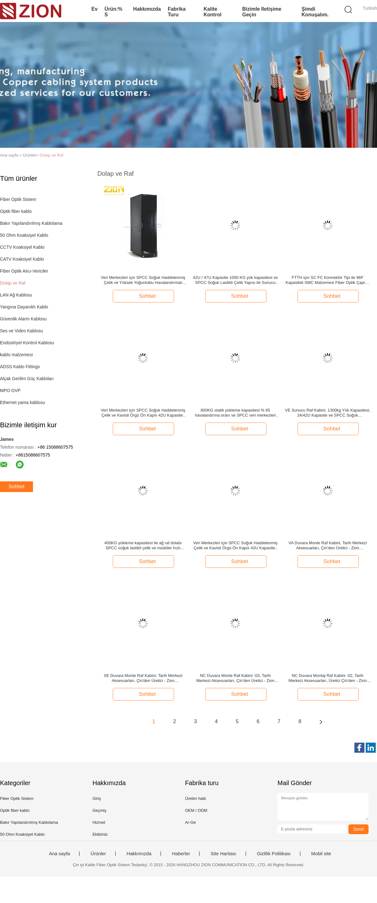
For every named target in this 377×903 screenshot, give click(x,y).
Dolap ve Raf (51, 155)
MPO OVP (10, 390)
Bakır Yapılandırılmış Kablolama (31, 223)
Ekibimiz (99, 834)
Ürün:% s (114, 11)
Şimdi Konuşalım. (315, 11)
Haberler (181, 853)
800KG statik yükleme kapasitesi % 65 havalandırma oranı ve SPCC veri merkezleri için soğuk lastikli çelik (235, 413)
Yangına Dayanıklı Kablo (24, 306)
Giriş (96, 798)
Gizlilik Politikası (274, 853)
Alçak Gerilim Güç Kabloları (27, 378)
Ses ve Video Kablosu (21, 330)
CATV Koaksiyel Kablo (22, 259)
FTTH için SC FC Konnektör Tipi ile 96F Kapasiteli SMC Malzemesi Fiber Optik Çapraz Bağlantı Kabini (327, 280)
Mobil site (321, 853)
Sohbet (16, 486)
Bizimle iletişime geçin (261, 11)
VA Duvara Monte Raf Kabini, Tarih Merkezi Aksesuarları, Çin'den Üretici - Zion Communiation (327, 545)
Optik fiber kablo (16, 211)
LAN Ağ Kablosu (16, 294)
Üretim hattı (195, 798)
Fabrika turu (177, 11)
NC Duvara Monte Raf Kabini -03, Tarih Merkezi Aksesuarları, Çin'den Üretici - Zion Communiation (235, 678)
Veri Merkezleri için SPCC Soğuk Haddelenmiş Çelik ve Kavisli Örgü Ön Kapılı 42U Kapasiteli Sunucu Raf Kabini (143, 413)
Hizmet (98, 822)
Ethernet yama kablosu (22, 402)
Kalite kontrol (212, 11)
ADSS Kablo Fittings (20, 366)
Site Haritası (223, 853)
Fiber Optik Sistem (18, 199)
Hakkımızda (147, 9)
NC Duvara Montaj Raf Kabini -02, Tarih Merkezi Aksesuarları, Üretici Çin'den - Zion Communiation (327, 678)
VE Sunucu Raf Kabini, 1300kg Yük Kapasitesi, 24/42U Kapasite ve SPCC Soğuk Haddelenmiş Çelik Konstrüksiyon (327, 413)
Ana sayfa (59, 853)
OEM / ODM (196, 810)
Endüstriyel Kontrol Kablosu (27, 342)
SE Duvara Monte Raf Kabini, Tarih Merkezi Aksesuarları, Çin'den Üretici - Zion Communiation (143, 678)
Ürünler (98, 853)
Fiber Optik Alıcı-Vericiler (24, 271)
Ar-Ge (190, 822)
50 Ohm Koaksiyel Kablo (24, 235)
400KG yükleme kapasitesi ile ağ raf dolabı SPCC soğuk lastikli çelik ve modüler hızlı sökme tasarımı (143, 545)
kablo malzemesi (16, 354)
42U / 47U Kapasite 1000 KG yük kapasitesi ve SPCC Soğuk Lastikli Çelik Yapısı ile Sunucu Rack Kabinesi (235, 280)
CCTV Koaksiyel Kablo (22, 247)
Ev (94, 9)
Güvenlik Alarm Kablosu (23, 318)
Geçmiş (99, 810)
